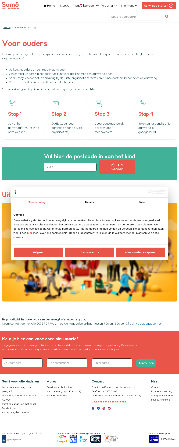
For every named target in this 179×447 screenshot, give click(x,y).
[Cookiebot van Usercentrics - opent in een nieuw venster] (150, 192)
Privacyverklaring (160, 399)
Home (49, 16)
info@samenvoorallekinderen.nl (117, 387)
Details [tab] (89, 202)
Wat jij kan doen (84, 16)
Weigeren (38, 252)
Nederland (7, 395)
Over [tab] (142, 202)
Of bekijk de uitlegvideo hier (143, 323)
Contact (155, 387)
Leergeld (7, 391)
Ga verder (117, 167)
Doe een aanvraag (161, 391)
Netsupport (165, 433)
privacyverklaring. (110, 345)
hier (29, 232)
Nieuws (64, 16)
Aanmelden (146, 363)
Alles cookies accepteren (140, 252)
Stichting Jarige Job (13, 403)
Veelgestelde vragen (162, 395)
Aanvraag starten (159, 5)
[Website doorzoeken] (139, 16)
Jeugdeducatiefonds (21, 412)
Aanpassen (90, 252)
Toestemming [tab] (37, 202)
